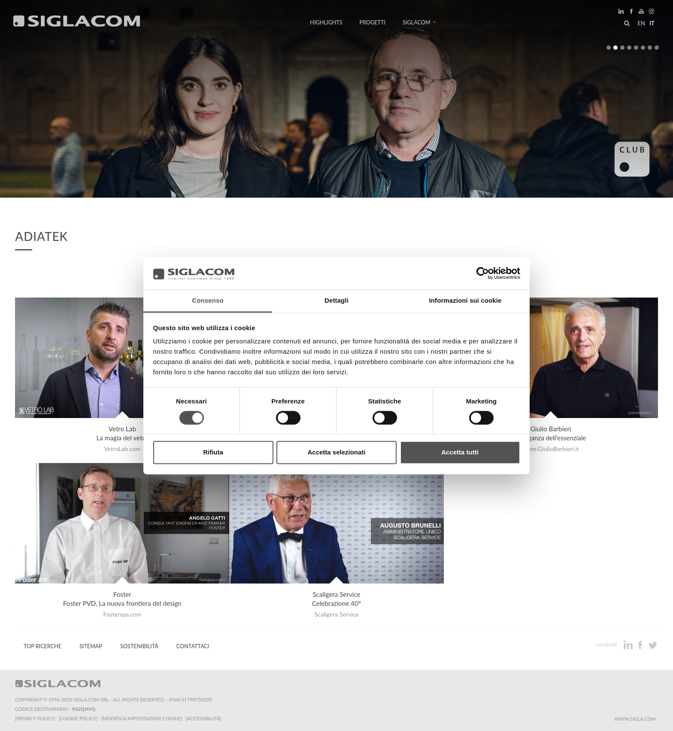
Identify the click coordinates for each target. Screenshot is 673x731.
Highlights (326, 22)
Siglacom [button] (419, 22)
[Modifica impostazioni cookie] (141, 718)
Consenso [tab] (207, 300)
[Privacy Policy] (35, 718)
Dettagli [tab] (336, 300)
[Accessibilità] (203, 718)
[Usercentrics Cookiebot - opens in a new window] (482, 273)
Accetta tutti (460, 452)
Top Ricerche (42, 646)
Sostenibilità (139, 646)
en (641, 23)
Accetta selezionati (336, 452)
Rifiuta (213, 452)
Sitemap (90, 646)
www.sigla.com (635, 719)
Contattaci (192, 646)
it (652, 23)
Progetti (373, 22)
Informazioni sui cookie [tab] (465, 300)
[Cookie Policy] (78, 718)
